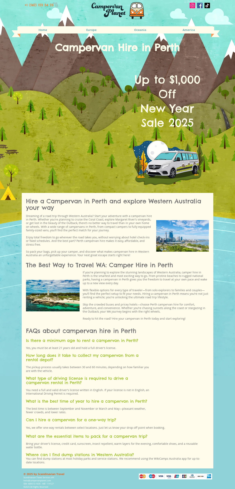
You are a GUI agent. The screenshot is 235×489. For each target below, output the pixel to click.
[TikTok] (207, 5)
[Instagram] (192, 5)
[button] (91, 29)
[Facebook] (200, 5)
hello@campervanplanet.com (37, 480)
